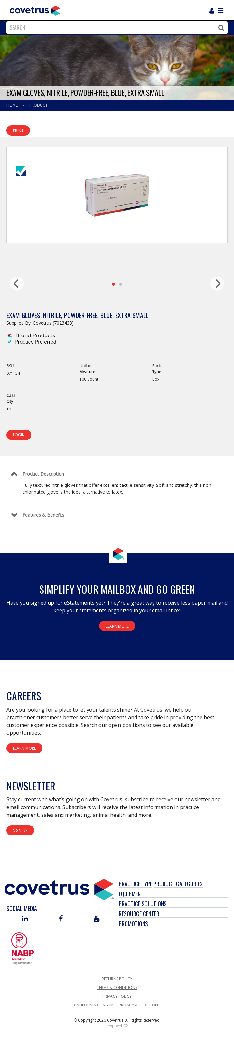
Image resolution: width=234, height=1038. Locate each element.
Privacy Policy (117, 996)
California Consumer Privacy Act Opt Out (117, 1005)
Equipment (131, 894)
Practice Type (135, 884)
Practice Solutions (143, 904)
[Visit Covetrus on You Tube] (97, 919)
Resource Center (139, 914)
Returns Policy (117, 979)
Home (12, 105)
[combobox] (115, 27)
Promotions (133, 924)
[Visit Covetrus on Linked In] (25, 919)
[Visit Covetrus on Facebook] (61, 919)
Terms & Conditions (117, 987)
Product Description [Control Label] (43, 474)
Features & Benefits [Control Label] (43, 515)
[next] (217, 284)
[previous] (17, 284)
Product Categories (178, 884)
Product (38, 105)
